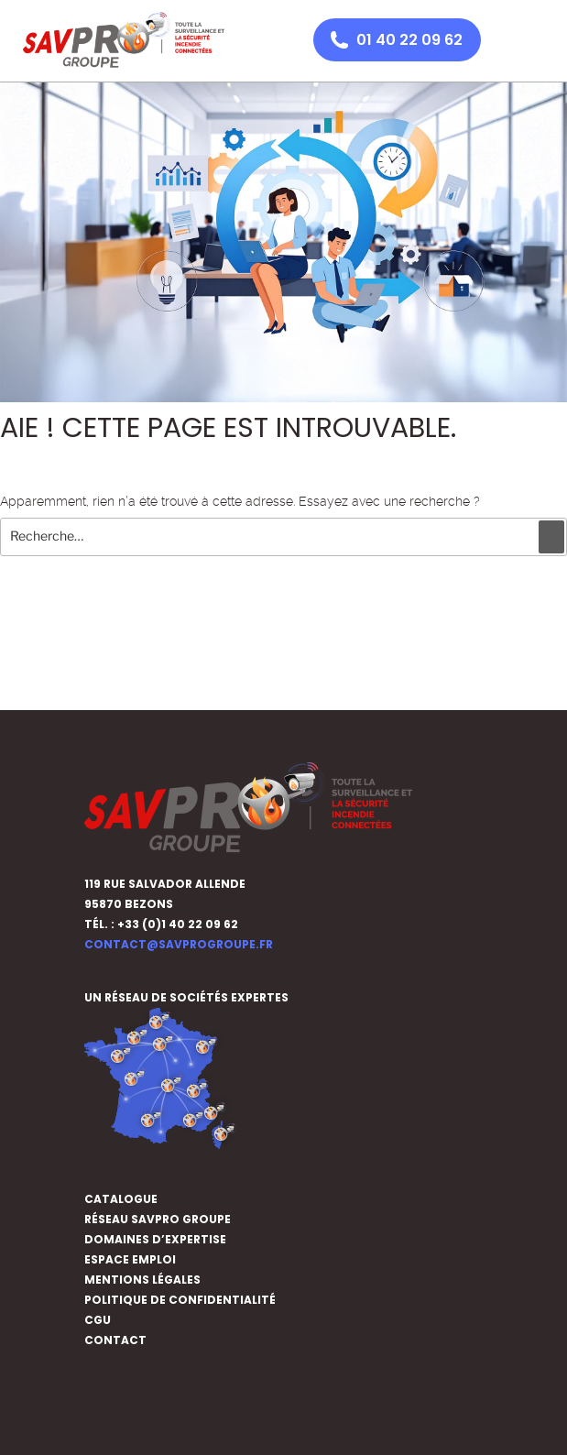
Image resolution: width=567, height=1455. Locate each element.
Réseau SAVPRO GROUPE (157, 1219)
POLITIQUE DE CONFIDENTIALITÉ (180, 1299)
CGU (97, 1320)
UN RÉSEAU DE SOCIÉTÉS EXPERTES (187, 997)
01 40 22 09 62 (409, 39)
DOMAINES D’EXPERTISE (155, 1239)
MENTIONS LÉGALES (142, 1279)
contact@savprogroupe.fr (178, 944)
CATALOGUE (121, 1199)
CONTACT (115, 1340)
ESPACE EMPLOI (130, 1259)
